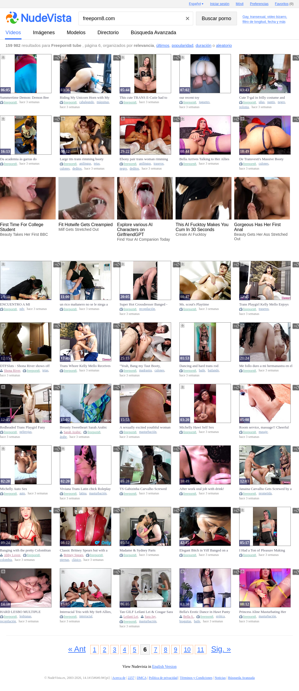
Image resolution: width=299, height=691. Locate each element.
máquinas (103, 102)
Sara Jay (150, 616)
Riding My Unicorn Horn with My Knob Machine (84, 97)
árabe (63, 437)
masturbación (148, 432)
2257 (131, 678)
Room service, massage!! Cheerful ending (264, 427)
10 (187, 649)
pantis (271, 102)
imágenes (44, 32)
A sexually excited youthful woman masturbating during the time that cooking (145, 427)
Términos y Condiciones (196, 678)
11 (200, 649)
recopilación (147, 309)
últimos (162, 45)
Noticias (220, 678)
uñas (262, 102)
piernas (64, 560)
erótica (220, 616)
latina (83, 493)
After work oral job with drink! (201, 489)
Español (195, 4)
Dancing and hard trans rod (199, 366)
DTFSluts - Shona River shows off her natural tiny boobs (25, 366)
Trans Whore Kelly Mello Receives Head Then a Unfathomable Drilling (86, 366)
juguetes (204, 102)
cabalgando (86, 102)
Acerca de (118, 678)
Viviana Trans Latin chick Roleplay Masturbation (85, 489)
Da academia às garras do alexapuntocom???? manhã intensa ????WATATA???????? (25, 159)
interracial (85, 616)
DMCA (141, 678)
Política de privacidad (163, 678)
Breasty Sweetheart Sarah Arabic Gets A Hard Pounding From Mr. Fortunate (83, 427)
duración (204, 45)
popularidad (182, 45)
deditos (77, 168)
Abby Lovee (12, 555)
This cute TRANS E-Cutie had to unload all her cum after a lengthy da (146, 97)
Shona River (12, 371)
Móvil (240, 4)
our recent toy (189, 97)
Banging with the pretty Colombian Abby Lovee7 (25, 550)
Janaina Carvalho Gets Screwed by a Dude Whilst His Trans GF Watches (265, 489)
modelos (76, 32)
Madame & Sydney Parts (137, 550)
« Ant (77, 649)
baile (202, 370)
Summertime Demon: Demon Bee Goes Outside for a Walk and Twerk (25, 97)
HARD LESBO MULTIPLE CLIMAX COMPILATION (20, 612)
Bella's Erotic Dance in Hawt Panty (204, 612)
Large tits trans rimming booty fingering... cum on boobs (82, 159)
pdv (22, 309)
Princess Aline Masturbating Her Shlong (262, 612)
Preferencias (259, 4)
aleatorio (224, 45)
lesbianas (25, 616)
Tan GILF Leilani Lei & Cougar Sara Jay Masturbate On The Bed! (146, 612)
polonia (244, 107)
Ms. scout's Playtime (194, 304)
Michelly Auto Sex (13, 489)
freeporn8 (10, 102)
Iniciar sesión (219, 4)
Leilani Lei (130, 616)
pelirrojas (26, 432)
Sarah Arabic (72, 432)
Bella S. (188, 616)
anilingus (85, 163)
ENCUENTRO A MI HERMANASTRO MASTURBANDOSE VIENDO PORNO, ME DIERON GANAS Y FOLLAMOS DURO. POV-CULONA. (25, 304)
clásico (76, 560)
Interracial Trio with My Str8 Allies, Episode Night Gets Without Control (86, 612)
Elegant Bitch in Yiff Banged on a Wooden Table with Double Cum (203, 550)
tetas (96, 163)
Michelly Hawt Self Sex (196, 427)
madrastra (145, 370)
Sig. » (221, 649)
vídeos (13, 32)
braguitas (185, 621)
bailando (213, 370)
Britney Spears (73, 555)
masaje (263, 432)
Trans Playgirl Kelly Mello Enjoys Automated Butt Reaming (264, 304)
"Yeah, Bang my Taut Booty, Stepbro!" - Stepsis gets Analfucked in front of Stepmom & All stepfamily (147, 366)
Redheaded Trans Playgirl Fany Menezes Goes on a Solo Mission (24, 427)
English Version (164, 667)
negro (281, 102)
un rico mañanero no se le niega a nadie (84, 304)
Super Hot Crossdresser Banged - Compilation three (143, 304)
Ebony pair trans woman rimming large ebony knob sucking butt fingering (144, 159)
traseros (158, 163)
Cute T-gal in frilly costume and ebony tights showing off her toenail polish (265, 97)
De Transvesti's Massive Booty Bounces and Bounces (261, 159)
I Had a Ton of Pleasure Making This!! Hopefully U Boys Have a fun (265, 550)
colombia (6, 560)
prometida (265, 493)
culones (65, 168)
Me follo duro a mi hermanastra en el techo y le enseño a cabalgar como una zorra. (265, 366)
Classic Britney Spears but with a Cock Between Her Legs (83, 550)
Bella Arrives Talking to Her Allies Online (204, 159)
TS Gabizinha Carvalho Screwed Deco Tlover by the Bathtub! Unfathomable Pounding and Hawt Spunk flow (144, 489)
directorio (108, 32)
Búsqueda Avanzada (153, 32)
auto (22, 493)
